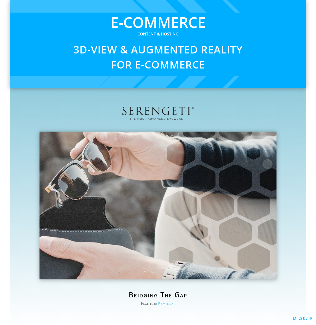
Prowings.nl (166, 303)
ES (300, 318)
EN (295, 318)
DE (305, 318)
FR (310, 318)
